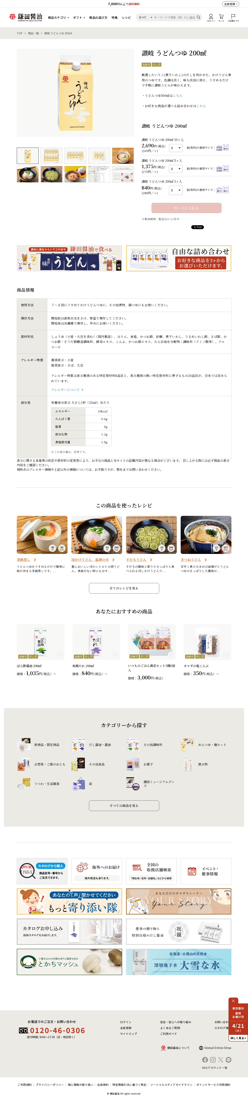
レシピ (126, 17)
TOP (19, 33)
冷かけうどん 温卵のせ (90, 559)
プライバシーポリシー (50, 1085)
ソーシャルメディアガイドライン (171, 1085)
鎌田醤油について (178, 1048)
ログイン (126, 1022)
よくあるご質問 (170, 1028)
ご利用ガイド (168, 1034)
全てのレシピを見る (124, 588)
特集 (115, 17)
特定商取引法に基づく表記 (129, 1085)
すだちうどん (136, 559)
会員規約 (102, 1085)
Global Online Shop (217, 1048)
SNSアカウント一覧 (215, 1068)
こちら (178, 95)
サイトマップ (128, 1034)
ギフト (77, 17)
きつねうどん (191, 559)
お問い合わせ (222, 1022)
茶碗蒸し (23, 559)
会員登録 (229, 4)
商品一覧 (33, 33)
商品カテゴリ (57, 17)
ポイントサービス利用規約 (213, 1085)
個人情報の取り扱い (80, 1085)
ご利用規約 (25, 1085)
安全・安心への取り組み (175, 1022)
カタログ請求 (222, 1028)
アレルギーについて (65, 389)
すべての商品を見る (124, 805)
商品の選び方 (98, 17)
